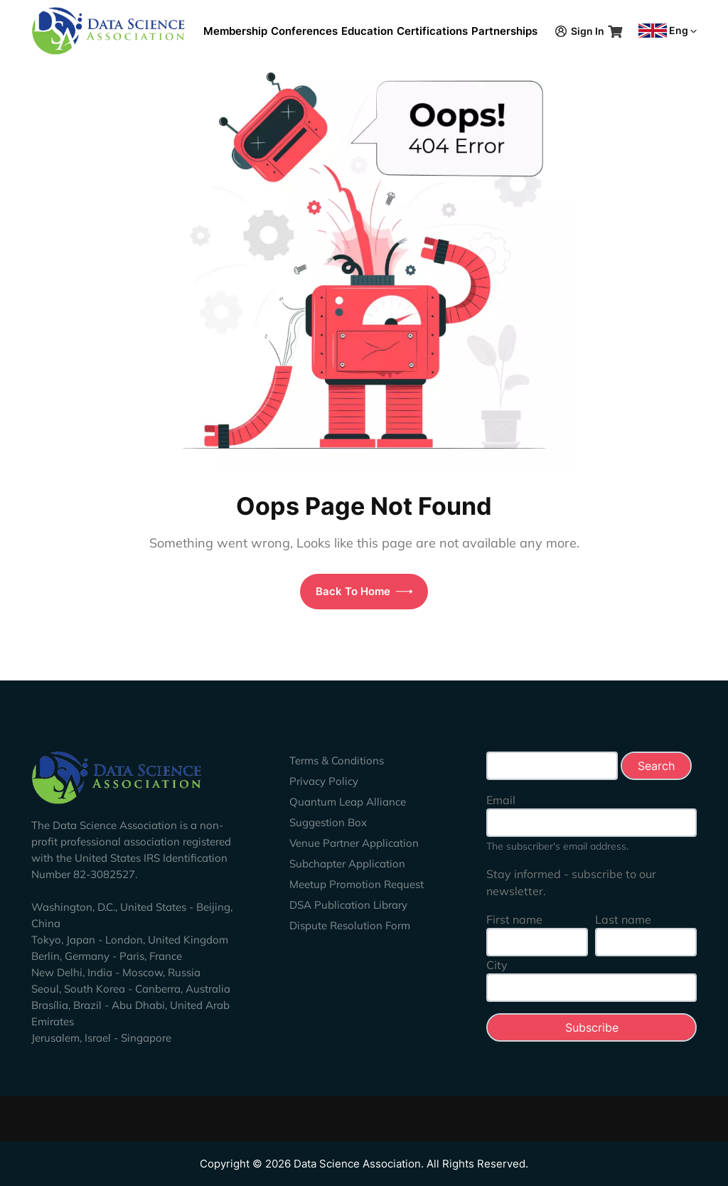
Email (500, 800)
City (497, 965)
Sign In (579, 31)
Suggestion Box (328, 822)
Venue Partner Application (354, 843)
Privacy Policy (323, 781)
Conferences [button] (304, 31)
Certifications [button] (432, 31)
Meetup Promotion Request (356, 884)
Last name (623, 919)
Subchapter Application (347, 863)
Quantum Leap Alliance (347, 801)
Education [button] (367, 31)
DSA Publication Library (348, 905)
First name (514, 919)
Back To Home (364, 591)
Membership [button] (235, 31)
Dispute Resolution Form (349, 925)
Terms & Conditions (336, 760)
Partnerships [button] (504, 31)
